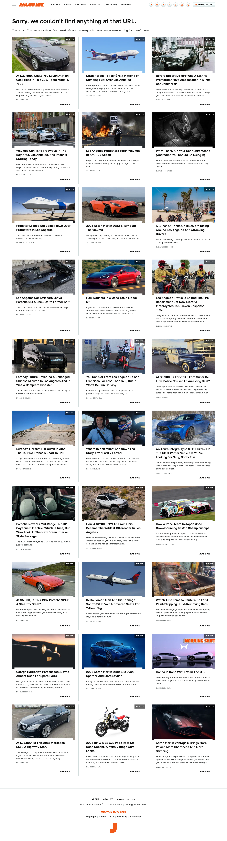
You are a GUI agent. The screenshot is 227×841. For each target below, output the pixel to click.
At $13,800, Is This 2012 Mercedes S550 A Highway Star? (40, 745)
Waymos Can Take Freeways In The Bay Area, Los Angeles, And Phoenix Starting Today (41, 155)
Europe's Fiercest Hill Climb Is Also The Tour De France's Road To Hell (40, 451)
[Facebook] (151, 4)
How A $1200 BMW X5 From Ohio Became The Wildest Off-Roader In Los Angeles (113, 528)
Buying (126, 4)
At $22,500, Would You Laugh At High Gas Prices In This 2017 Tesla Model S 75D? (42, 80)
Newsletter (204, 4)
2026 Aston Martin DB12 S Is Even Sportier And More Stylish (110, 674)
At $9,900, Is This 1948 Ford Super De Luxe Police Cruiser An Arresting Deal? (183, 379)
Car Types (110, 4)
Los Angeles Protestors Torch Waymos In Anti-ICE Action (113, 153)
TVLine (102, 816)
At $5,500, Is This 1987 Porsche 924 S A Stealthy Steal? (42, 602)
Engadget (91, 816)
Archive (108, 799)
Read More (65, 104)
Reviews (80, 4)
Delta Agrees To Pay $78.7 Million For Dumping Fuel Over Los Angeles (112, 78)
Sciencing (122, 816)
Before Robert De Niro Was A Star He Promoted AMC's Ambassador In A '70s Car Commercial (183, 80)
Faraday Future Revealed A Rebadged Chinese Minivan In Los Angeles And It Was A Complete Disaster (43, 381)
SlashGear (135, 816)
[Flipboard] (163, 4)
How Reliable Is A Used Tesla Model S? (111, 300)
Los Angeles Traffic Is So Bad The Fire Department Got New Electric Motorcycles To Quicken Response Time (182, 304)
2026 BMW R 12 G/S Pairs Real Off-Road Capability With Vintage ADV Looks (110, 747)
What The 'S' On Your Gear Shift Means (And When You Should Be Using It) (183, 153)
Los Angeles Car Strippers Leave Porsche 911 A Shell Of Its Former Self (42, 300)
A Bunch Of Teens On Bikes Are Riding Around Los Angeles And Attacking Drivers (182, 230)
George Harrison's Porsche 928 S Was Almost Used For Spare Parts (42, 674)
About (95, 799)
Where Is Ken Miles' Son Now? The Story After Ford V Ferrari (110, 451)
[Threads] (175, 4)
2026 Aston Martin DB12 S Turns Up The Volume (111, 228)
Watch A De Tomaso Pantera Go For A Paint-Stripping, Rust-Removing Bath (182, 602)
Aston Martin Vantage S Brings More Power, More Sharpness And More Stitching (181, 747)
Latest (55, 4)
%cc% (71, 39)
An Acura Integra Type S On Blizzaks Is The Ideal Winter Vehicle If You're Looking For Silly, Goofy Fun (183, 453)
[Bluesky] (157, 4)
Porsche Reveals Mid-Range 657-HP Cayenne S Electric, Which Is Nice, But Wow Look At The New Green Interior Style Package (43, 530)
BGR (111, 816)
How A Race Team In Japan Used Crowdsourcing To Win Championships (182, 526)
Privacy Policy (126, 799)
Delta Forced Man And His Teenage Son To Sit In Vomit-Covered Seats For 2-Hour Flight (113, 604)
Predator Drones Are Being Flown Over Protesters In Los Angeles (43, 228)
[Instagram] (182, 4)
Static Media (95, 804)
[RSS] (188, 4)
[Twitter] (169, 4)
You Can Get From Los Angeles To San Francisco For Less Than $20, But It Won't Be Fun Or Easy (112, 381)
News (67, 4)
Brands (95, 4)
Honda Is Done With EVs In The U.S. (180, 672)
